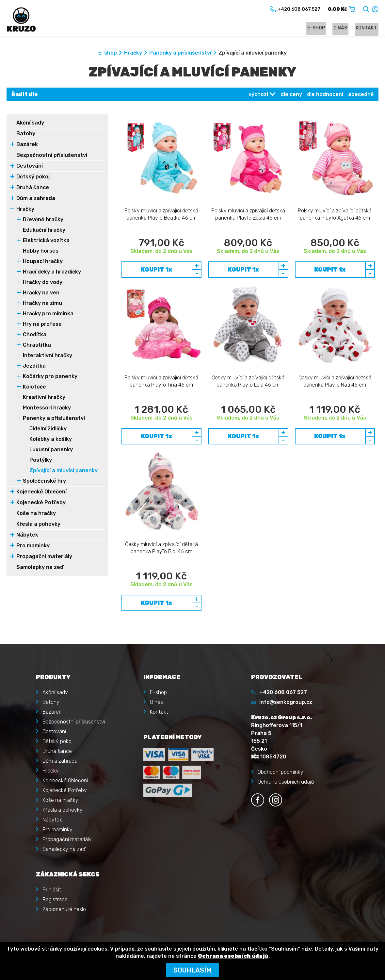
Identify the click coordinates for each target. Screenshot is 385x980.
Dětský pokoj (33, 177)
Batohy (25, 134)
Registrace (55, 880)
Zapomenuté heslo (64, 890)
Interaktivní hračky (47, 356)
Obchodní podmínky (280, 753)
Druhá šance (32, 188)
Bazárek (27, 145)
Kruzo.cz (34, 933)
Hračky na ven (41, 294)
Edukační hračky (44, 231)
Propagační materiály (44, 557)
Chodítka (34, 335)
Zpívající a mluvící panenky (63, 471)
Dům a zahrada (35, 199)
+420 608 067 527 (283, 673)
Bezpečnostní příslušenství (51, 156)
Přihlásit (51, 870)
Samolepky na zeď (39, 568)
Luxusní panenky (51, 450)
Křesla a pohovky (38, 525)
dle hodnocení (325, 95)
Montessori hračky (47, 409)
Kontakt (367, 28)
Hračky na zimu (42, 304)
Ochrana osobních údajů (286, 762)
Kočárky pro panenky (50, 377)
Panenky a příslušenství (180, 54)
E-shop (322, 28)
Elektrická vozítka (46, 241)
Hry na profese (42, 325)
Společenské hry (44, 482)
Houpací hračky (43, 262)
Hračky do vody (42, 283)
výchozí (258, 95)
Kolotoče (34, 388)
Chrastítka (37, 346)
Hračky (133, 54)
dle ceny (291, 95)
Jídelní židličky (48, 429)
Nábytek (27, 536)
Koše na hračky (36, 514)
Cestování (29, 167)
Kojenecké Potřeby (41, 503)
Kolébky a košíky (50, 440)
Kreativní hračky (44, 398)
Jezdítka (34, 367)
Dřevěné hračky (43, 220)
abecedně (361, 95)
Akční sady (30, 124)
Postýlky (40, 461)
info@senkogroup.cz (285, 683)
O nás (344, 28)
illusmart (368, 933)
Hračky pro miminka (48, 314)
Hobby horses (40, 252)
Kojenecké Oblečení (41, 493)
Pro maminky (33, 546)
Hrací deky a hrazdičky (52, 273)
